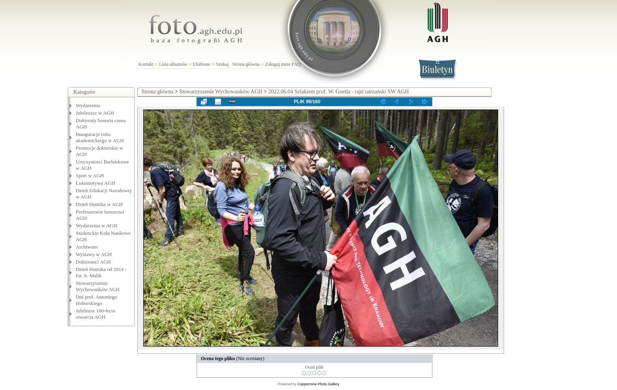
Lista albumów (173, 64)
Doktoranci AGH (93, 262)
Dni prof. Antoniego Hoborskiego (96, 300)
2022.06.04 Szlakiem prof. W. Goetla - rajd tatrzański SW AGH (338, 92)
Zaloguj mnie (277, 64)
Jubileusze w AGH (95, 113)
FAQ (296, 64)
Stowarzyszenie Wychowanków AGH (98, 286)
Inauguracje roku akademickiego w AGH (100, 137)
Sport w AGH (90, 175)
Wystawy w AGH (94, 254)
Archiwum (87, 247)
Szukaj (222, 64)
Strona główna (246, 64)
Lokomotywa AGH (95, 183)
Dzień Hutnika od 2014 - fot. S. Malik (101, 272)
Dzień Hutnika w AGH (99, 204)
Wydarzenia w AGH (96, 225)
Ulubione (202, 64)
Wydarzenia (88, 105)
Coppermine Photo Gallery (318, 384)
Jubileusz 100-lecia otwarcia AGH (95, 314)
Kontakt (146, 64)
